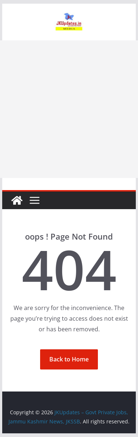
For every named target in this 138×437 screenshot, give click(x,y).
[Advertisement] (69, 109)
